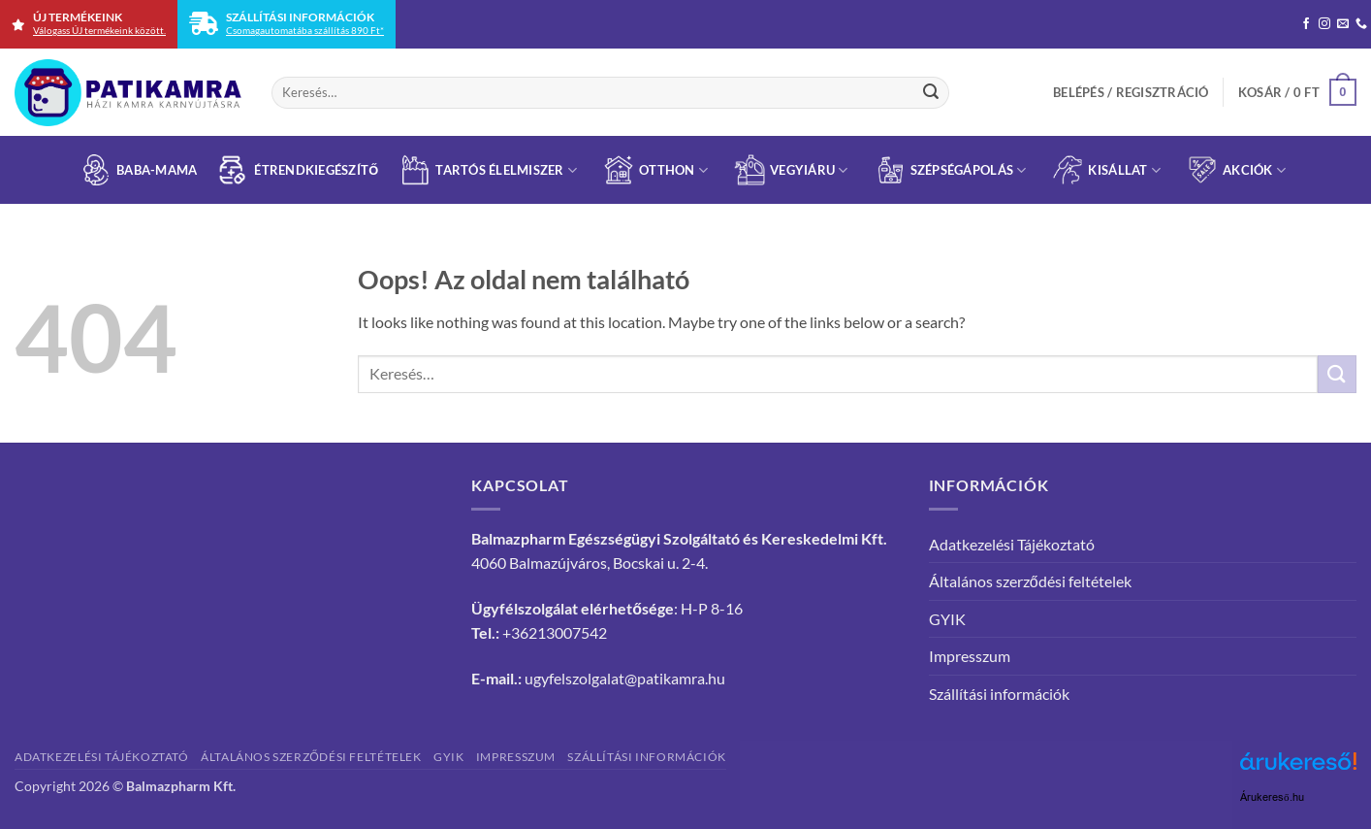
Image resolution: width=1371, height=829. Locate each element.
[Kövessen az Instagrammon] (1324, 24)
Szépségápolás (951, 169)
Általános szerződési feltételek (1030, 581)
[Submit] (930, 92)
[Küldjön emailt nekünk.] (1343, 24)
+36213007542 (554, 632)
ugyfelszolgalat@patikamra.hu (625, 678)
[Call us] (1361, 24)
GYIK (947, 619)
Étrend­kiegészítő (298, 169)
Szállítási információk (999, 693)
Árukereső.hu (1272, 797)
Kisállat (1106, 169)
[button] (1131, 92)
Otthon (655, 169)
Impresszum (969, 656)
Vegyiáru (791, 169)
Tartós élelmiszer (488, 169)
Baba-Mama (138, 169)
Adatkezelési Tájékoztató (1012, 544)
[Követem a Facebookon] (1306, 24)
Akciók (1236, 169)
